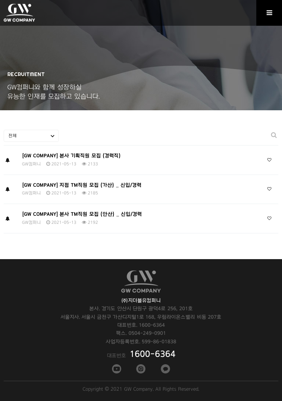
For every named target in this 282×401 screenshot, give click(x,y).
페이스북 (116, 368)
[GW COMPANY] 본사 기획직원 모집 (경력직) (71, 155)
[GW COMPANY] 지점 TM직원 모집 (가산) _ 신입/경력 (81, 185)
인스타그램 (140, 368)
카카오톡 (165, 368)
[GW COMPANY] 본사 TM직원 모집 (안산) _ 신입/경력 (82, 214)
